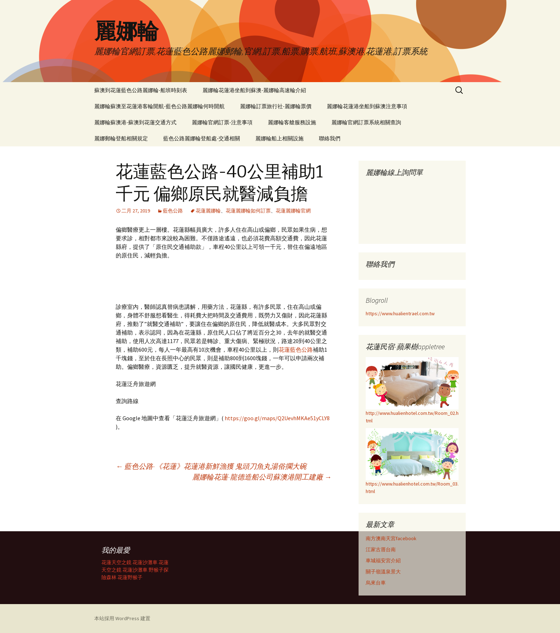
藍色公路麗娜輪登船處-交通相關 (201, 138)
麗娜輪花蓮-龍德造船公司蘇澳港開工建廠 (261, 476)
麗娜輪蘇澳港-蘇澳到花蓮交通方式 (135, 122)
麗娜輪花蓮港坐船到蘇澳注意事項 (367, 106)
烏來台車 (376, 582)
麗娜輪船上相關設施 (279, 138)
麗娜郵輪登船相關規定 (121, 138)
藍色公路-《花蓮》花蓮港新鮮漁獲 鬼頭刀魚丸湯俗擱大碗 (211, 466)
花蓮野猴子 (130, 577)
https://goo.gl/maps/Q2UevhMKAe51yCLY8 (277, 418)
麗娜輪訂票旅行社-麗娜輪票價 (275, 106)
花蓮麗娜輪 (208, 210)
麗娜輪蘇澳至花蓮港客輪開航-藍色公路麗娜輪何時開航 (159, 106)
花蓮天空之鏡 (116, 562)
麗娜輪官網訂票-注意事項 (222, 122)
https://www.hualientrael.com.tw (400, 313)
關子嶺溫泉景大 (383, 571)
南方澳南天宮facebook (391, 538)
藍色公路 (173, 210)
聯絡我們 (329, 138)
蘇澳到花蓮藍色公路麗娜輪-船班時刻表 (140, 90)
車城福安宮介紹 (383, 560)
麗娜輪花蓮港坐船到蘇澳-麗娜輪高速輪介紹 (254, 90)
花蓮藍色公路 (296, 349)
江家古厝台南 (381, 549)
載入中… (412, 208)
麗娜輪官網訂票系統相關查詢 (366, 122)
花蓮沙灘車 (145, 562)
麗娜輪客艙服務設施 (292, 122)
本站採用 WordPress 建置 (122, 618)
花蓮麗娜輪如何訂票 (248, 210)
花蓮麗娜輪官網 (293, 210)
